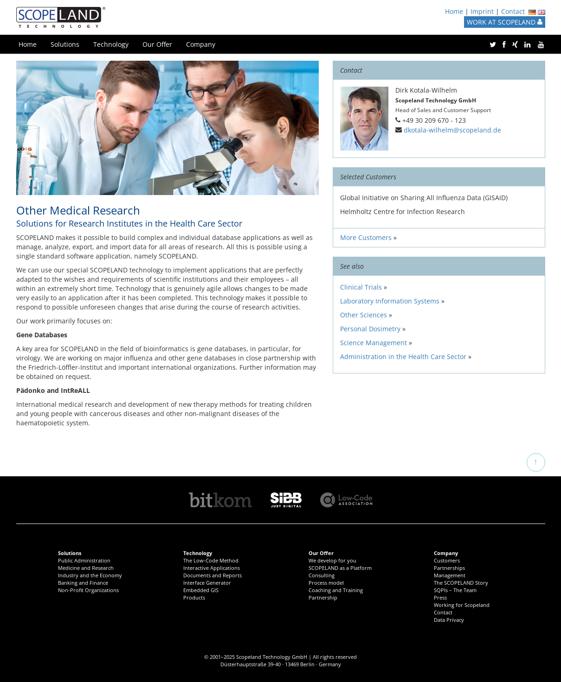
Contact (513, 11)
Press (440, 597)
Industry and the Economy (90, 575)
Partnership (323, 597)
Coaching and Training (336, 590)
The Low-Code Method (211, 560)
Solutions (65, 44)
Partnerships (449, 567)
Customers (447, 560)
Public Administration (84, 560)
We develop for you (332, 560)
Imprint (482, 11)
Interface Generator (207, 582)
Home (454, 11)
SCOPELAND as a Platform (340, 567)
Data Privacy (449, 619)
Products (194, 597)
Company (200, 44)
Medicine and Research (86, 567)
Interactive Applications (211, 567)
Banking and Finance (83, 582)
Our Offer (157, 44)
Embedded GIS (201, 590)
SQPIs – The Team (455, 590)
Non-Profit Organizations (88, 590)
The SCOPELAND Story (461, 582)
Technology (111, 44)
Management (449, 575)
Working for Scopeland (462, 604)
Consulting (322, 575)
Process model (326, 582)
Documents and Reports (212, 575)
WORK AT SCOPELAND (504, 22)
